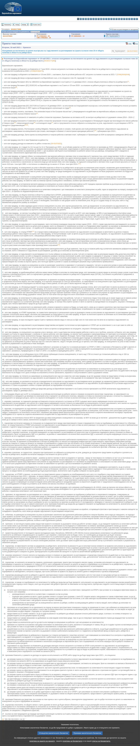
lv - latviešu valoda (109, 19)
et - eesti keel (91, 19)
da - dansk (86, 19)
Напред (24, 24)
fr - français (99, 19)
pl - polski (122, 19)
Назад (17, 24)
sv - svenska (137, 19)
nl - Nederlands (119, 19)
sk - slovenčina (129, 19)
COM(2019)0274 (37, 71)
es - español (81, 19)
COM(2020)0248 (123, 75)
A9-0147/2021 (7, 36)
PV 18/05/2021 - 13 (77, 36)
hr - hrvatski (104, 19)
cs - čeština (83, 19)
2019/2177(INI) (16, 29)
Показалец (7, 24)
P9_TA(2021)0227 (113, 36)
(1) (3, 719)
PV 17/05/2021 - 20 (43, 36)
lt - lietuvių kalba (111, 19)
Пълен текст (37, 24)
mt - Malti (117, 19)
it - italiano (106, 19)
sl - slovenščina (132, 19)
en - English (96, 19)
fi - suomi (134, 19)
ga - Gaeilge (101, 19)
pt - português (124, 19)
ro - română (127, 19)
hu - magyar (114, 19)
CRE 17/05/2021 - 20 (44, 37)
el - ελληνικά (93, 19)
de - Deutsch (88, 19)
